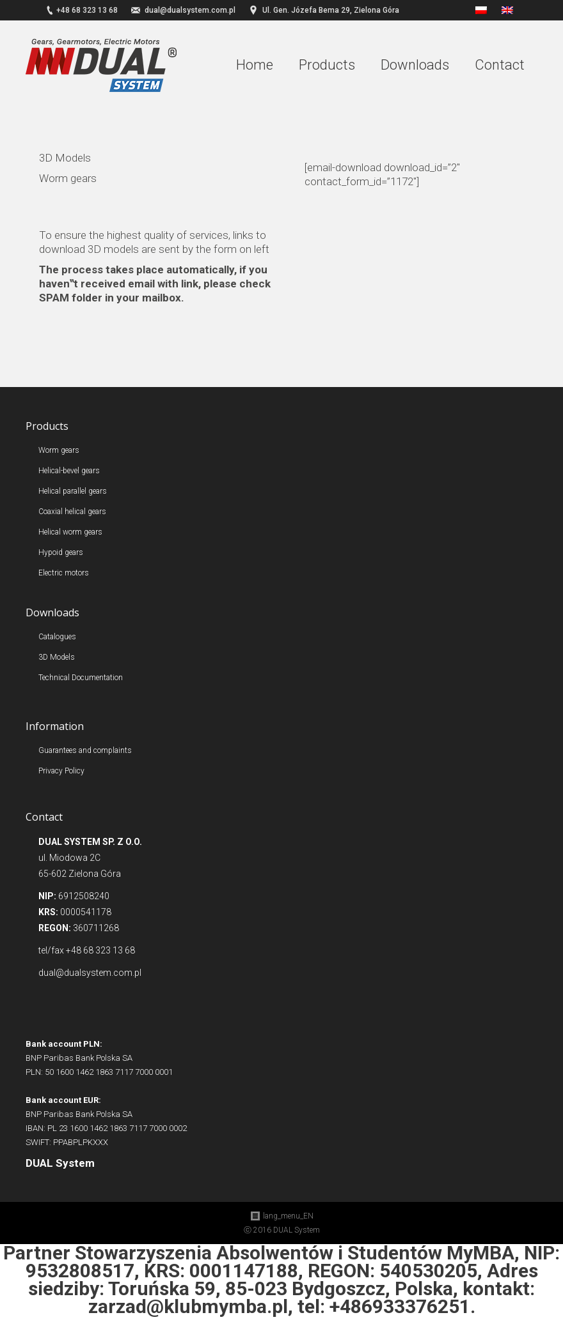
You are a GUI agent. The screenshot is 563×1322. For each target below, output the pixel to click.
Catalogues (57, 636)
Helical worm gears (70, 532)
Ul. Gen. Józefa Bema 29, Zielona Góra (330, 10)
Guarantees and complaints (85, 750)
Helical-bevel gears (69, 470)
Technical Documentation (80, 677)
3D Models (56, 657)
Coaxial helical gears (72, 511)
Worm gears (58, 450)
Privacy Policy (61, 770)
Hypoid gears (60, 552)
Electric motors (63, 572)
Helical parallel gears (72, 491)
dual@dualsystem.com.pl (190, 10)
